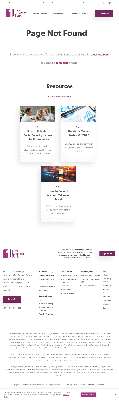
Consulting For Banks (77, 13)
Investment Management (69, 279)
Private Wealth (58, 13)
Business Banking (40, 13)
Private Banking (65, 290)
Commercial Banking (46, 275)
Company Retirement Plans (48, 287)
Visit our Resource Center (59, 96)
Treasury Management (46, 279)
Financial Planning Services (69, 275)
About (8, 3)
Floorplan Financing (46, 314)
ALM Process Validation (88, 286)
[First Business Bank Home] (16, 16)
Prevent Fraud (48, 3)
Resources (36, 3)
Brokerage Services (67, 293)
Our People (107, 285)
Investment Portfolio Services (90, 275)
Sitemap (101, 385)
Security (106, 308)
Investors (106, 304)
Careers (16, 3)
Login (110, 3)
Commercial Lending (46, 283)
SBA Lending (43, 290)
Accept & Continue (88, 395)
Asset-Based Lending (46, 304)
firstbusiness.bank (98, 54)
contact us (62, 62)
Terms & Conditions (87, 385)
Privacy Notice (72, 385)
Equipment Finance (45, 300)
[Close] (115, 394)
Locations (26, 3)
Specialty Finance (45, 296)
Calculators (107, 300)
